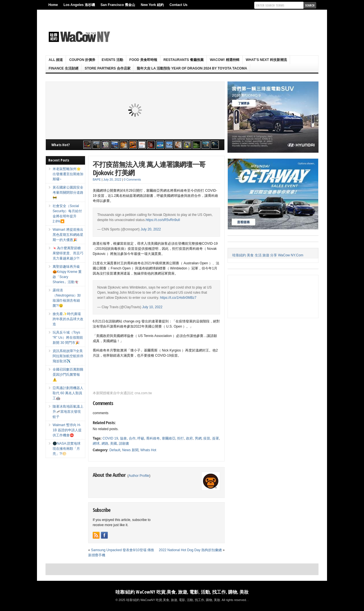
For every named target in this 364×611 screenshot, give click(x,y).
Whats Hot (148, 450)
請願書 (124, 444)
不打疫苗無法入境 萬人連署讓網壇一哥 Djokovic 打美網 (149, 168)
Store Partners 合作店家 (108, 68)
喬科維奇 (153, 438)
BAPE (97, 179)
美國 (113, 444)
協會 (123, 438)
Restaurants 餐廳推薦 (184, 60)
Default (114, 450)
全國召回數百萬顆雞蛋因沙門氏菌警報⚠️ (68, 374)
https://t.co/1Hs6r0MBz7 (178, 298)
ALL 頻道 (56, 60)
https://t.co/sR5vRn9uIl (163, 220)
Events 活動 (112, 60)
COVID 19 (110, 438)
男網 (198, 438)
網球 (96, 444)
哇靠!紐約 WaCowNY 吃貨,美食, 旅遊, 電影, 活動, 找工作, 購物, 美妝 (182, 592)
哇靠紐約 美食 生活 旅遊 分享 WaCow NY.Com (267, 255)
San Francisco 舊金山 (118, 5)
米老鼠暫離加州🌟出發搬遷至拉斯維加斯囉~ (68, 174)
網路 (105, 444)
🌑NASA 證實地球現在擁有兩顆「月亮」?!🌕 (66, 449)
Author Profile (139, 476)
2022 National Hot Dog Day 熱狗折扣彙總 (190, 550)
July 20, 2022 (150, 229)
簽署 (215, 438)
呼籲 (140, 438)
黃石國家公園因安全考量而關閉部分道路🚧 (68, 192)
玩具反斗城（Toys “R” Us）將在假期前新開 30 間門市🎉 (68, 337)
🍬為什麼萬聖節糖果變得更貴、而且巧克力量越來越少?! (68, 253)
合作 (132, 438)
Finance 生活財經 (63, 68)
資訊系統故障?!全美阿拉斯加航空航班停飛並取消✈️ (68, 356)
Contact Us (178, 5)
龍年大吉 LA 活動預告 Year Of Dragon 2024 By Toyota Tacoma (192, 68)
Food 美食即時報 (143, 60)
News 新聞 (130, 450)
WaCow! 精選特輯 (224, 60)
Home (53, 5)
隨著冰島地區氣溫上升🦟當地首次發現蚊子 (68, 411)
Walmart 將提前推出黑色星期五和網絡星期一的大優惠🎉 (68, 235)
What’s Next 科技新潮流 (266, 60)
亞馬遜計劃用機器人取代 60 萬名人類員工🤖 (68, 393)
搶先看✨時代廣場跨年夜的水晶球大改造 (68, 319)
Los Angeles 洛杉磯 (79, 5)
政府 (189, 438)
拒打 (180, 438)
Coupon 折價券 (82, 60)
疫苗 (206, 438)
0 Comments (132, 179)
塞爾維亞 (168, 438)
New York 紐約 (152, 5)
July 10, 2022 (152, 307)
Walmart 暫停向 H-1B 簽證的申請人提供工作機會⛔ (67, 430)
